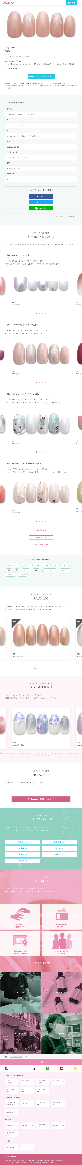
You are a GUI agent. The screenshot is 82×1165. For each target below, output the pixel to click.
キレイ (28, 136)
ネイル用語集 (10, 1147)
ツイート (43, 202)
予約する (71, 3)
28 (38, 755)
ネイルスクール (57, 1103)
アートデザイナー (50, 570)
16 (49, 753)
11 (33, 753)
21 (65, 753)
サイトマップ (26, 1147)
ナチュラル (10, 575)
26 (81, 753)
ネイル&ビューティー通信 (10, 1103)
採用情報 (24, 1125)
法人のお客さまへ (41, 1125)
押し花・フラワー (12, 565)
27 (35, 755)
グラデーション (21, 114)
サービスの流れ (26, 1082)
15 (45, 753)
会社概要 (9, 1125)
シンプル (10, 136)
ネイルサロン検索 (10, 1090)
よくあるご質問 (41, 1103)
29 (42, 755)
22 (68, 753)
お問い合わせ (57, 1125)
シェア (42, 196)
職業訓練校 (9, 1112)
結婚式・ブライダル (42, 565)
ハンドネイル (21, 157)
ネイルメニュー (57, 1082)
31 (48, 755)
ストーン (31, 114)
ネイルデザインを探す (41, 1082)
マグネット (27, 565)
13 (39, 753)
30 (45, 755)
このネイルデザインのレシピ (67, 216)
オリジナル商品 (41, 1090)
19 (58, 753)
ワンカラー (10, 114)
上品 (23, 136)
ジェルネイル (11, 157)
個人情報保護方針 (10, 1134)
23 (71, 753)
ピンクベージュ (25, 125)
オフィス (10, 147)
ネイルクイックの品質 (10, 1082)
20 (61, 753)
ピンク (9, 125)
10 (29, 753)
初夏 (8, 570)
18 (55, 753)
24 (74, 753)
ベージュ (16, 125)
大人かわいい (36, 136)
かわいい (17, 136)
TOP (41, 1062)
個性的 (36, 570)
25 (77, 753)
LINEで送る (43, 208)
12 (36, 753)
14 (42, 753)
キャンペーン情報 (26, 1090)
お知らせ (24, 1103)
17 (52, 753)
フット (26, 570)
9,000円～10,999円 (13, 168)
